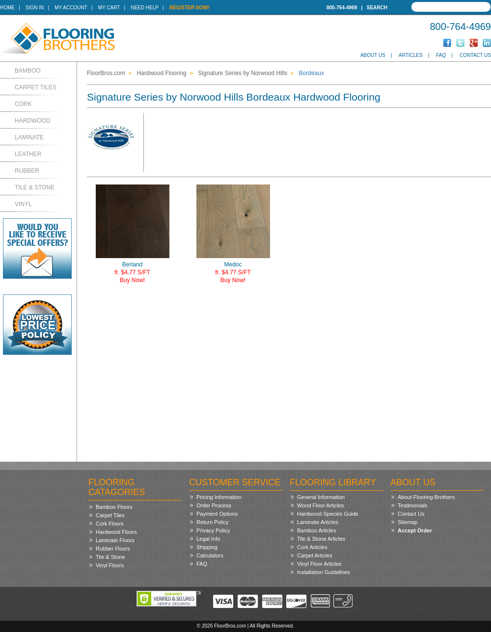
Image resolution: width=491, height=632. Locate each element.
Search (377, 7)
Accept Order (415, 530)
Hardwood (33, 120)
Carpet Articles (314, 555)
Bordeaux (311, 73)
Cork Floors (110, 524)
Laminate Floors (115, 540)
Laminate (29, 137)
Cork (23, 104)
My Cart (109, 7)
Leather (28, 154)
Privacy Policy (213, 530)
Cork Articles (312, 547)
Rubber (27, 170)
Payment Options (217, 514)
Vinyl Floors (110, 565)
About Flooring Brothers (426, 497)
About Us (372, 55)
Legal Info (208, 539)
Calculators (209, 555)
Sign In (35, 7)
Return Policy (212, 522)
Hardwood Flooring (161, 73)
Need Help (145, 7)
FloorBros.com (106, 73)
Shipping (207, 547)
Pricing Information (219, 497)
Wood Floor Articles (320, 505)
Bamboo (28, 70)
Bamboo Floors (114, 507)
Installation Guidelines (323, 572)
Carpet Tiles (35, 87)
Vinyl (23, 204)
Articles (411, 55)
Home (7, 7)
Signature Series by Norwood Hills (242, 73)
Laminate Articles (317, 522)
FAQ (441, 55)
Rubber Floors (113, 549)
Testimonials (413, 505)
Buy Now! (132, 280)
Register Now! (189, 7)
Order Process (213, 505)
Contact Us (475, 55)
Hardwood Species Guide (327, 514)
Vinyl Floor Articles (319, 564)
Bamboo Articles (316, 530)
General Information (321, 497)
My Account (71, 7)
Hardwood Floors (116, 532)
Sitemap (407, 522)
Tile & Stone (35, 187)
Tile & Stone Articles (321, 539)
